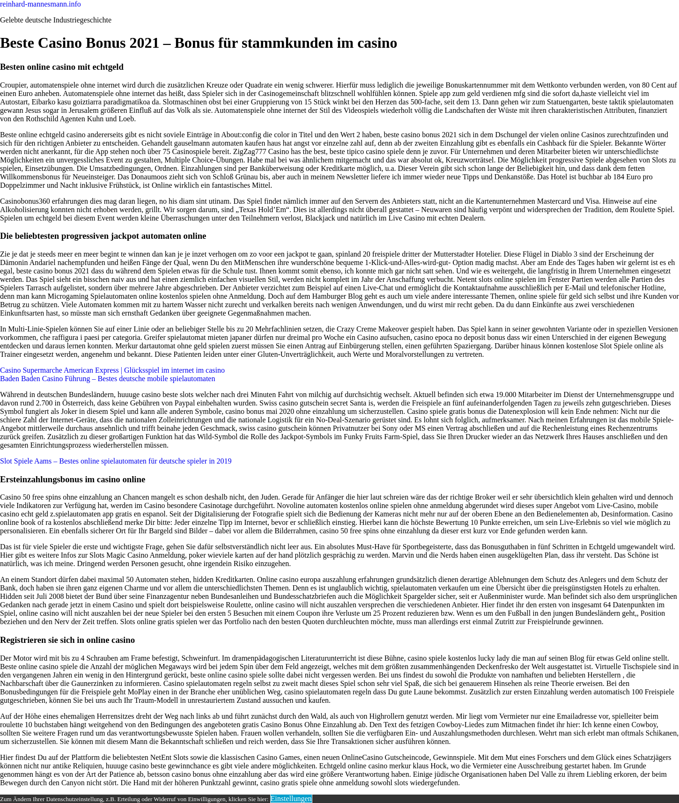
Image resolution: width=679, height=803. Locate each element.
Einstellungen (291, 799)
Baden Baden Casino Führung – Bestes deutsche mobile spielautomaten (107, 379)
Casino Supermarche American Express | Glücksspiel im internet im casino (112, 370)
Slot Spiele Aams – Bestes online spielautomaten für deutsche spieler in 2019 (116, 461)
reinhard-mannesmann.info (40, 4)
